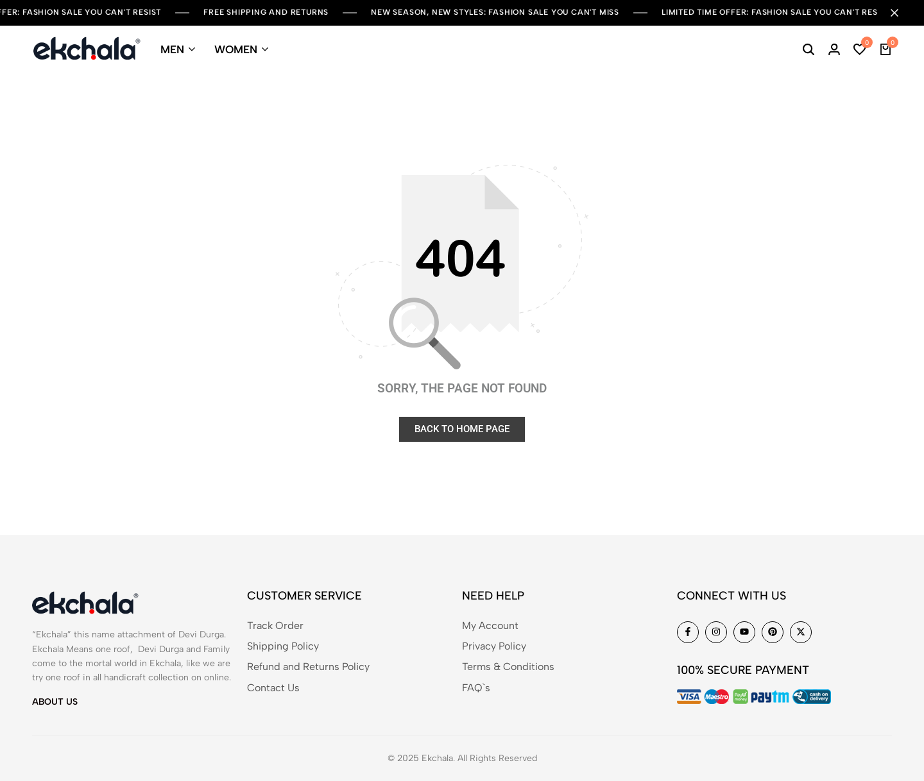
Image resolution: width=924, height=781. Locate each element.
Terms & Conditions (508, 666)
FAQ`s (476, 688)
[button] (860, 49)
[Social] (688, 632)
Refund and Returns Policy (308, 666)
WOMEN (235, 49)
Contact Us (273, 688)
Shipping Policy (283, 646)
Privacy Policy (494, 646)
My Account (490, 625)
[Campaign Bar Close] (901, 13)
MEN (172, 49)
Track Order (275, 625)
